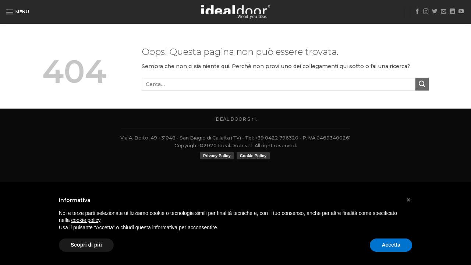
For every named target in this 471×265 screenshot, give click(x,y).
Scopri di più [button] (86, 245)
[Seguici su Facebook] (417, 12)
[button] (408, 200)
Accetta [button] (391, 245)
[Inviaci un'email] (443, 12)
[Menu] (17, 11)
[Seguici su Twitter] (435, 12)
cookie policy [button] (85, 220)
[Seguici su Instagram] (426, 12)
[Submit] (422, 84)
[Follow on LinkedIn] (452, 12)
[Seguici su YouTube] (461, 12)
